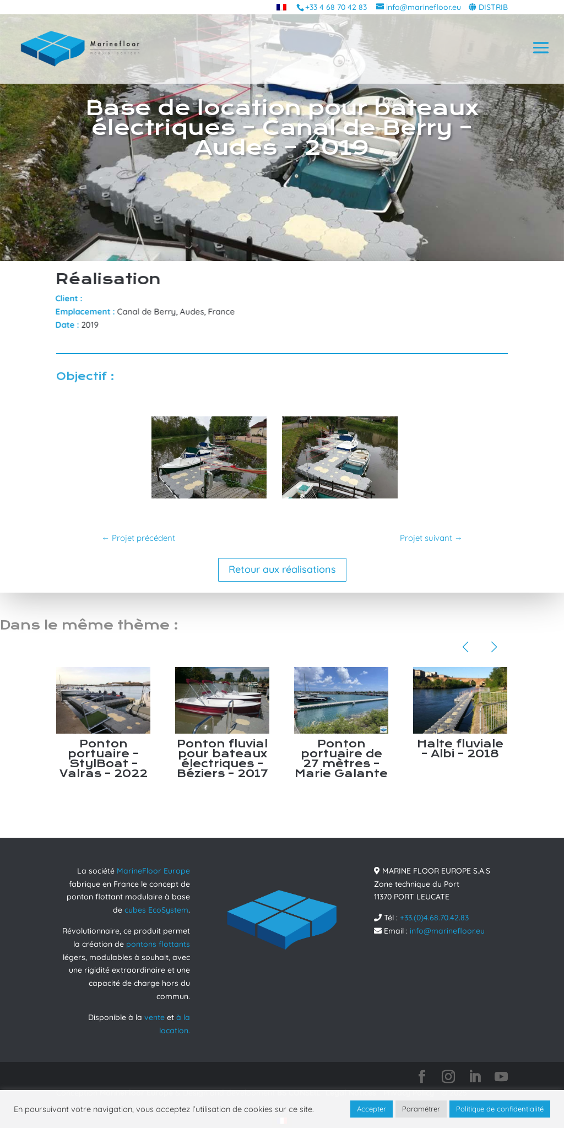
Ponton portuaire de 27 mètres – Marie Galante (341, 758)
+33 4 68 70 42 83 (336, 7)
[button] (465, 647)
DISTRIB (493, 7)
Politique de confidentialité (500, 1108)
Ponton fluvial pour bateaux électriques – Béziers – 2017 (222, 758)
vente (154, 1017)
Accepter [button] (371, 1108)
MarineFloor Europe (153, 871)
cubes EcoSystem (156, 910)
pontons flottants (158, 944)
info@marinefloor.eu (447, 931)
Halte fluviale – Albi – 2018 (460, 748)
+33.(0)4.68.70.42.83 (434, 918)
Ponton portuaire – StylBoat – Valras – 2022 (103, 758)
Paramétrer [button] (421, 1108)
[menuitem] (281, 7)
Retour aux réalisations (282, 569)
